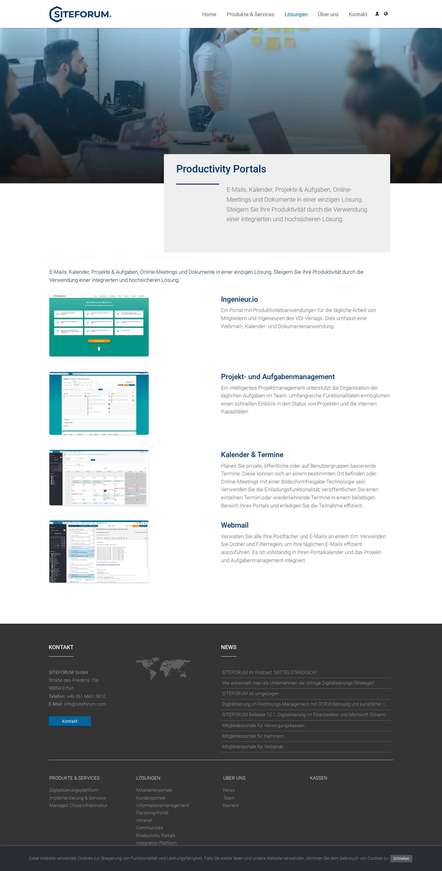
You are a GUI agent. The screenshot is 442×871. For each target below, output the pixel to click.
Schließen (401, 858)
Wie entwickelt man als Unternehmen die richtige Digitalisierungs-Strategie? (298, 683)
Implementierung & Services (77, 798)
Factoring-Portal (152, 813)
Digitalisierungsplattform (74, 790)
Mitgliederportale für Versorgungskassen (263, 725)
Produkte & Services (250, 14)
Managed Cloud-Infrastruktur (78, 805)
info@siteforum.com (85, 704)
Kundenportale (150, 798)
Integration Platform (156, 843)
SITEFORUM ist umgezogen (250, 693)
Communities (149, 828)
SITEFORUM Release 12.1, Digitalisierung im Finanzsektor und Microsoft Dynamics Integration (306, 714)
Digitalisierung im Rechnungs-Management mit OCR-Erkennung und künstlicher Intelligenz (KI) (306, 704)
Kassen (318, 778)
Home (209, 14)
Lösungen (296, 14)
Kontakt (358, 14)
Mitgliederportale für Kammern (253, 736)
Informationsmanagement (162, 805)
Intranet (144, 820)
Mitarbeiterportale (154, 790)
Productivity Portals (155, 835)
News (229, 790)
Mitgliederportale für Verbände (252, 747)
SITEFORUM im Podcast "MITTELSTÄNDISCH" (269, 672)
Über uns (328, 14)
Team (229, 798)
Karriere (231, 805)
